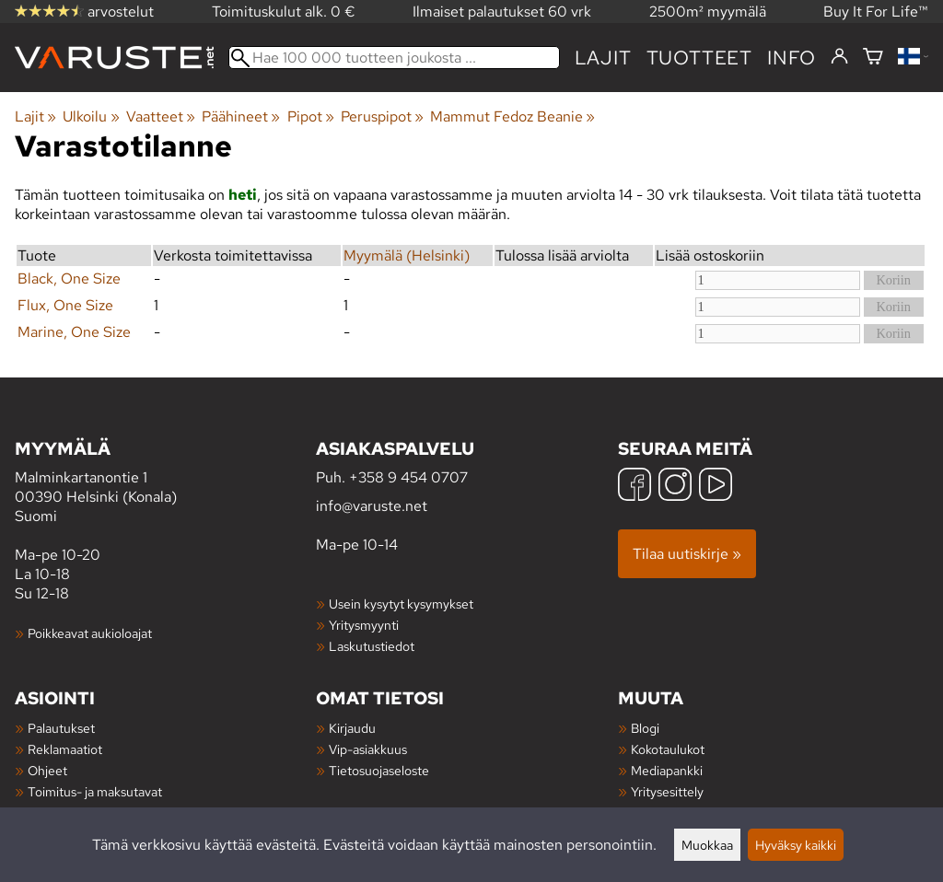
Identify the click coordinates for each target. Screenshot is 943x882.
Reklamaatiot (65, 749)
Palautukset (61, 728)
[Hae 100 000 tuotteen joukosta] (394, 57)
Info (791, 57)
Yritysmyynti (364, 624)
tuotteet (699, 57)
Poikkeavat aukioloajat (90, 633)
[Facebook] (634, 486)
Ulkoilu (91, 116)
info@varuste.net (371, 506)
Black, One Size (69, 278)
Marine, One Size (74, 332)
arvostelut (84, 11)
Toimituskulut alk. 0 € (283, 11)
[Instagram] (675, 486)
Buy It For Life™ (875, 11)
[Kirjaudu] (839, 57)
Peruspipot (382, 116)
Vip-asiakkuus (368, 749)
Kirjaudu (352, 728)
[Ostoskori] (873, 57)
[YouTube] (715, 486)
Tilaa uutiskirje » (687, 553)
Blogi (645, 728)
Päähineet (241, 116)
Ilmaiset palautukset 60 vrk (502, 11)
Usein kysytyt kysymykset (401, 603)
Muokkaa (707, 844)
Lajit (603, 57)
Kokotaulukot (667, 749)
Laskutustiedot (371, 646)
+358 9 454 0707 (408, 477)
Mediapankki (667, 770)
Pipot (310, 116)
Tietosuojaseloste (379, 770)
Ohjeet (47, 770)
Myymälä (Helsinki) (406, 255)
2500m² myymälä (707, 11)
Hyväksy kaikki (795, 844)
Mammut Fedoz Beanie (512, 116)
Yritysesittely (667, 791)
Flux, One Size (65, 305)
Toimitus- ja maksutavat (95, 791)
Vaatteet (160, 116)
